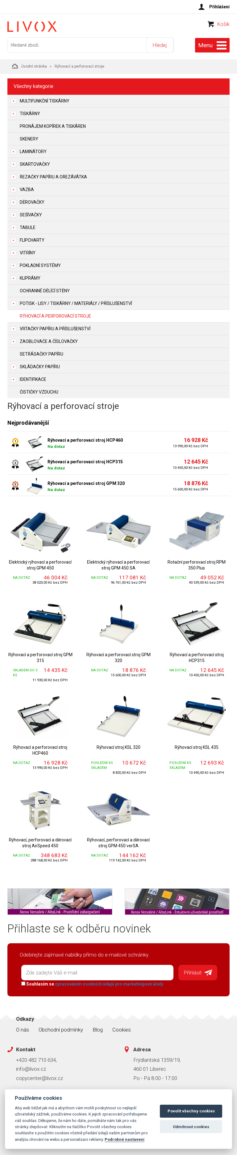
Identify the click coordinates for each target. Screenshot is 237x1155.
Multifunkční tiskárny (44, 100)
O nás (22, 1028)
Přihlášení (219, 6)
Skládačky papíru (40, 366)
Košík (223, 26)
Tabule (27, 226)
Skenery (29, 138)
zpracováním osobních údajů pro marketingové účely (108, 983)
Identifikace (33, 378)
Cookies (121, 1028)
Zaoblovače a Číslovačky (49, 340)
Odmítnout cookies (191, 1126)
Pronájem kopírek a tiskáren (53, 125)
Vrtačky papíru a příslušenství (55, 328)
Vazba (27, 188)
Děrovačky (32, 201)
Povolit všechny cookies (191, 1111)
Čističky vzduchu (39, 391)
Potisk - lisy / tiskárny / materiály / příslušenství (76, 302)
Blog (98, 1028)
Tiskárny (30, 112)
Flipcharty (32, 239)
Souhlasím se (92, 983)
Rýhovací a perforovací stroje (55, 315)
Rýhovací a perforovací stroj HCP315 (85, 461)
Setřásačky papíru (41, 353)
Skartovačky (35, 163)
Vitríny (27, 252)
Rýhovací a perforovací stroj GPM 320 (86, 482)
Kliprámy (30, 277)
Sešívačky (31, 214)
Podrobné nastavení (124, 1139)
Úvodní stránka (29, 65)
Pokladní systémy (40, 264)
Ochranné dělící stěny (45, 290)
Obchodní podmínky (61, 1028)
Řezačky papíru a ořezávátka (53, 176)
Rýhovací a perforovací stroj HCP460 (85, 439)
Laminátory (33, 150)
